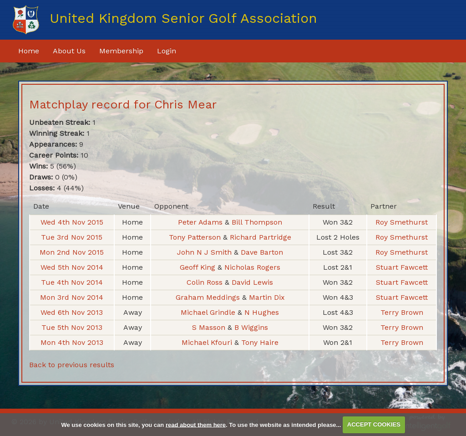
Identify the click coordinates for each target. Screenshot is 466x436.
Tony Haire (260, 342)
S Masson (210, 327)
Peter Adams (201, 222)
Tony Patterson (196, 237)
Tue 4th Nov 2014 (72, 282)
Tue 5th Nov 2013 (71, 327)
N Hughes (261, 312)
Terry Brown (401, 312)
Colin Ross (206, 282)
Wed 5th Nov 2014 (72, 267)
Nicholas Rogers (252, 267)
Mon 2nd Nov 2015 (72, 252)
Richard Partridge (260, 237)
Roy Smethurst (401, 222)
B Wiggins (251, 327)
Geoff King (198, 267)
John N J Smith (205, 252)
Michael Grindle (209, 312)
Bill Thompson (257, 222)
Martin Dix (266, 297)
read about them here (196, 424)
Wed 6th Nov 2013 (72, 312)
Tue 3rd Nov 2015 (71, 237)
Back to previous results (71, 364)
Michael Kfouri (207, 342)
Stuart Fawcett (402, 267)
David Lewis (252, 282)
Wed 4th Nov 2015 (72, 222)
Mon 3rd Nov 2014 (71, 297)
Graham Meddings (208, 297)
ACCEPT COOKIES (373, 424)
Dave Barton (262, 252)
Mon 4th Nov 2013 (72, 342)
